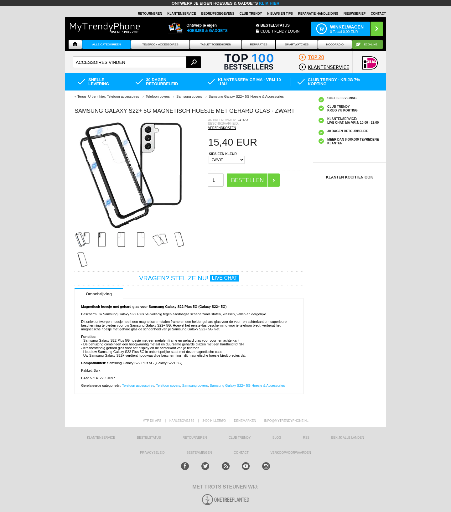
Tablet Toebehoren (215, 44)
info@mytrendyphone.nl (286, 420)
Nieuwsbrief (354, 13)
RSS (306, 437)
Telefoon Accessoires (160, 44)
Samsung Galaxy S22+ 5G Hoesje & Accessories (247, 385)
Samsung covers (195, 385)
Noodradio (335, 44)
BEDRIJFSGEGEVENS (217, 13)
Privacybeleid (152, 452)
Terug (81, 96)
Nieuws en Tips (280, 13)
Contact (378, 13)
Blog (276, 437)
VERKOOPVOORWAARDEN (290, 452)
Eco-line (370, 44)
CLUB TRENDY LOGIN (280, 31)
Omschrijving (99, 294)
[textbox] (137, 62)
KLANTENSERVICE (181, 13)
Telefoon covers (168, 385)
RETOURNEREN (150, 13)
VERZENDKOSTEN (222, 128)
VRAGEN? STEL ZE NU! (189, 278)
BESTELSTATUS (275, 25)
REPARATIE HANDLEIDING (318, 13)
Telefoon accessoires (138, 385)
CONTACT (241, 452)
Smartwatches (296, 44)
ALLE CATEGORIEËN (106, 44)
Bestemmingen (199, 452)
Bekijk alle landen (347, 437)
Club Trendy (251, 13)
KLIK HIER (269, 3)
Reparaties (258, 44)
